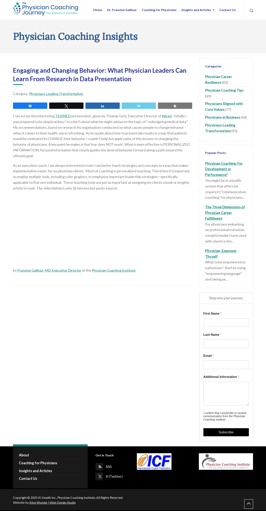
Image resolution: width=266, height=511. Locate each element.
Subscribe (226, 432)
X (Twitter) (114, 476)
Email (208, 355)
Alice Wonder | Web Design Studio (52, 502)
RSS (109, 466)
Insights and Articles (35, 471)
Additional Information (221, 377)
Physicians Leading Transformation (56, 93)
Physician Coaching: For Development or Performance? (224, 169)
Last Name (212, 334)
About (24, 455)
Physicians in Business (222, 117)
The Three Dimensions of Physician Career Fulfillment (225, 213)
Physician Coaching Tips (224, 90)
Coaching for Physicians (38, 463)
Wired (166, 116)
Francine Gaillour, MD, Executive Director (49, 270)
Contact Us (28, 478)
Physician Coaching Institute (114, 270)
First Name (212, 313)
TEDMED (63, 116)
